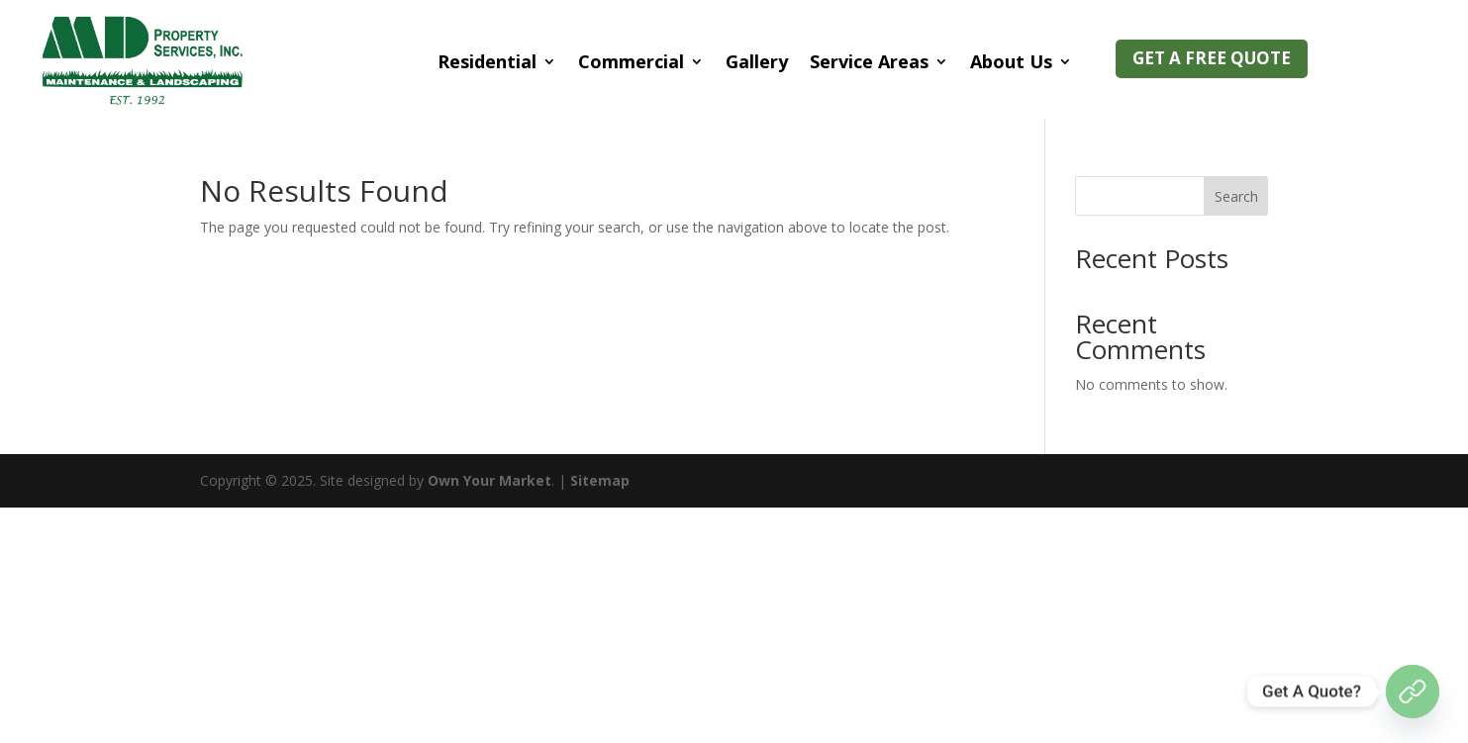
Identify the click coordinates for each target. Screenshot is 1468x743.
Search (1236, 196)
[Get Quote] (1412, 691)
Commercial (631, 61)
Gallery (757, 61)
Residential (487, 61)
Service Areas (869, 61)
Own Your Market (489, 480)
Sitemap (600, 480)
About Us (1011, 61)
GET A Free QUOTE (1211, 57)
